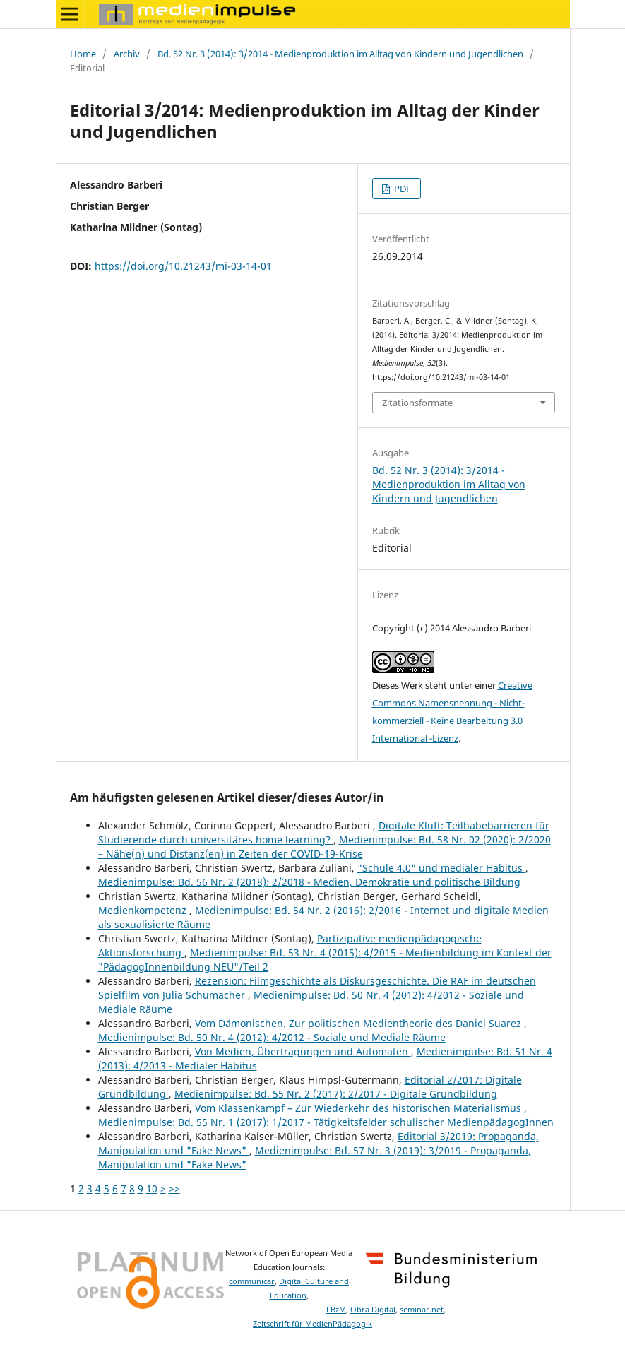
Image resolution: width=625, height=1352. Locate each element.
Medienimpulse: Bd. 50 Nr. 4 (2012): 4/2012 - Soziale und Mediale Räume (272, 1037)
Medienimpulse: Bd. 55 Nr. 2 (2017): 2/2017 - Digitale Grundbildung (335, 1094)
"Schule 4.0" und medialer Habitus (441, 867)
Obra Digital (372, 1310)
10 (151, 1188)
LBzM (336, 1310)
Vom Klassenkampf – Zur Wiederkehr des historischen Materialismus (359, 1108)
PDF (401, 188)
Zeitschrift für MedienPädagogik (312, 1324)
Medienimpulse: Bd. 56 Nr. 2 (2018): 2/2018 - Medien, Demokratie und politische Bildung (309, 882)
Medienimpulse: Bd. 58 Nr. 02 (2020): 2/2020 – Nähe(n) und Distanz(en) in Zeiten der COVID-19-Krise (324, 846)
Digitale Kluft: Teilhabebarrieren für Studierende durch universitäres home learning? (323, 832)
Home (83, 53)
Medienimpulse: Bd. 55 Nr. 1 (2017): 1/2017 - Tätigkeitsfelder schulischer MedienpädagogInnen (326, 1122)
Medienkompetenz (143, 910)
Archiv (127, 53)
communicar (252, 1281)
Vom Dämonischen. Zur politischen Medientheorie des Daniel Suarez (359, 1023)
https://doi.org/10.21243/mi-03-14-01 (183, 266)
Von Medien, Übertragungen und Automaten (303, 1051)
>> (174, 1188)
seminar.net (422, 1310)
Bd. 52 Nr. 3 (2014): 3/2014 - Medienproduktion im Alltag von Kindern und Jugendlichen (340, 53)
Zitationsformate (417, 402)
